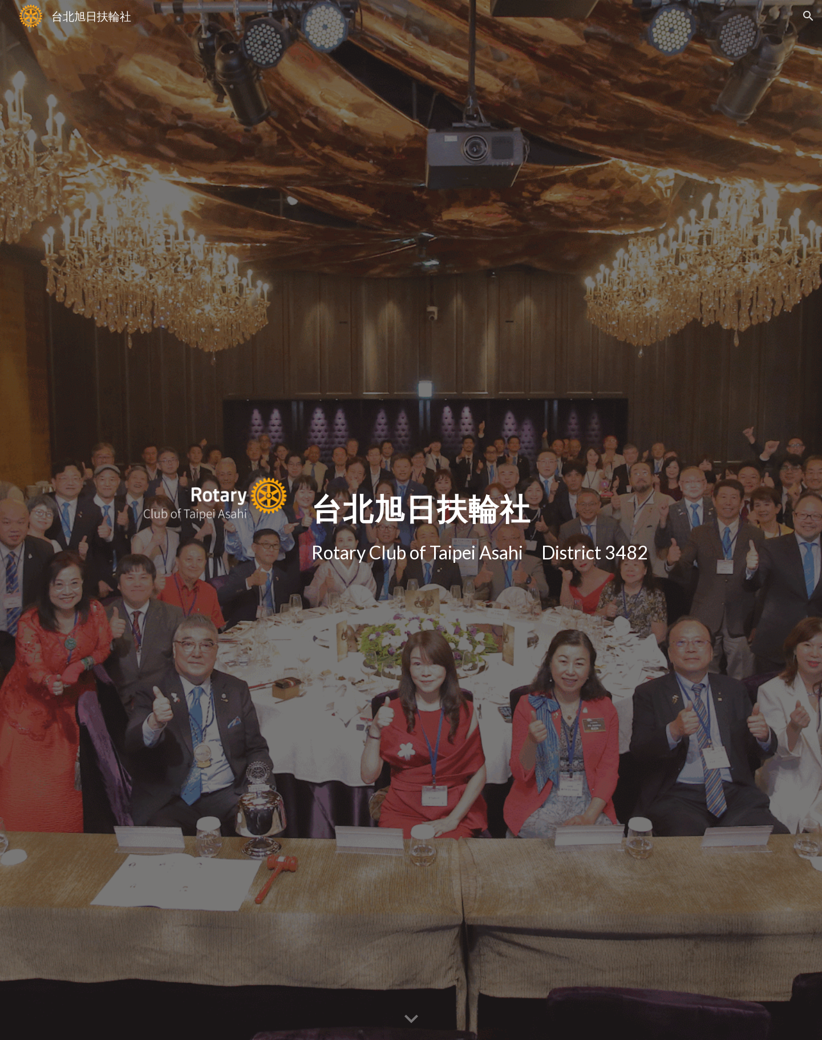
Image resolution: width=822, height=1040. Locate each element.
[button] (808, 16)
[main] (523, 501)
